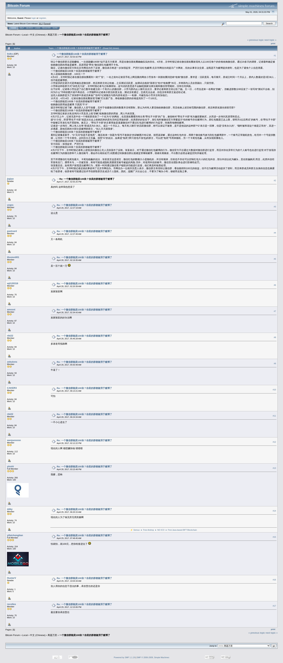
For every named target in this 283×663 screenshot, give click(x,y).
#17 (274, 606)
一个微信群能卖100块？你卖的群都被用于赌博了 (84, 34)
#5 (275, 259)
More (55, 28)
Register (46, 28)
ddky (9, 509)
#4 (275, 233)
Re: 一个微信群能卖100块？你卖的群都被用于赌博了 (87, 179)
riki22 (10, 335)
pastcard (12, 231)
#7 (275, 311)
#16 (274, 580)
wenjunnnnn (14, 440)
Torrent (47, 24)
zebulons (12, 361)
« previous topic (255, 40)
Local (25, 34)
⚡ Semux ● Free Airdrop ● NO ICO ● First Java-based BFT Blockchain (163, 530)
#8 (275, 337)
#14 (274, 511)
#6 (275, 285)
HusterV (11, 578)
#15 (274, 537)
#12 (274, 442)
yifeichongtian (15, 535)
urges (10, 205)
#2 (275, 180)
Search (29, 28)
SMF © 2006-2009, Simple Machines (153, 657)
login (34, 18)
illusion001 (13, 257)
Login (37, 28)
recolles (11, 604)
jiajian (10, 178)
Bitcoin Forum (12, 34)
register (42, 18)
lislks (10, 53)
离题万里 (52, 34)
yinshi (10, 466)
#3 (275, 207)
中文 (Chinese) (37, 34)
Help (22, 28)
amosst (11, 309)
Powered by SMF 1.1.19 (124, 657)
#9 (275, 363)
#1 (275, 55)
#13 (274, 468)
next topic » (270, 40)
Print (273, 43)
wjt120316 (12, 283)
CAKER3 (12, 388)
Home (13, 28)
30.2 (41, 24)
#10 (274, 390)
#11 (274, 416)
